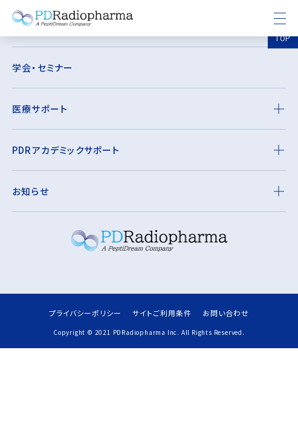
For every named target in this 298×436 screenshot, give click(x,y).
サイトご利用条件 (162, 313)
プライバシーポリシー (85, 313)
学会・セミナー (42, 67)
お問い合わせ (225, 313)
